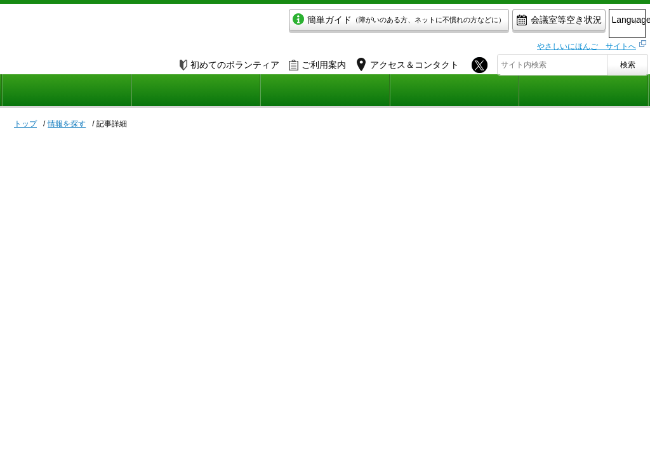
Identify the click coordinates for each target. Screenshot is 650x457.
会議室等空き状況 (506, 23)
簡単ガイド (346, 23)
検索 (627, 61)
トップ (25, 123)
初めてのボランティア (229, 61)
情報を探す (67, 123)
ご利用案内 (317, 61)
